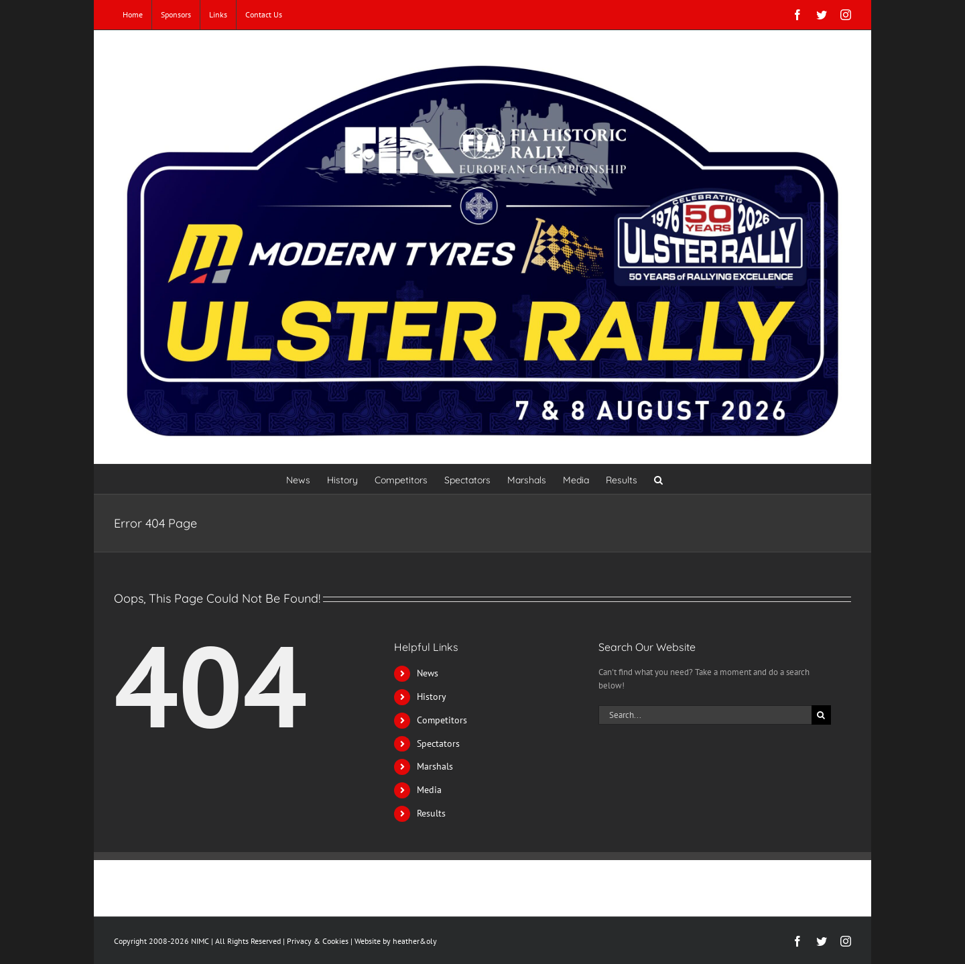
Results (431, 813)
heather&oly (415, 941)
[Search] (821, 715)
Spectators (438, 743)
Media (429, 790)
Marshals (435, 766)
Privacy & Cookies (317, 941)
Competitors (442, 720)
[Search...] (705, 715)
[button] (658, 479)
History (431, 696)
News (427, 673)
